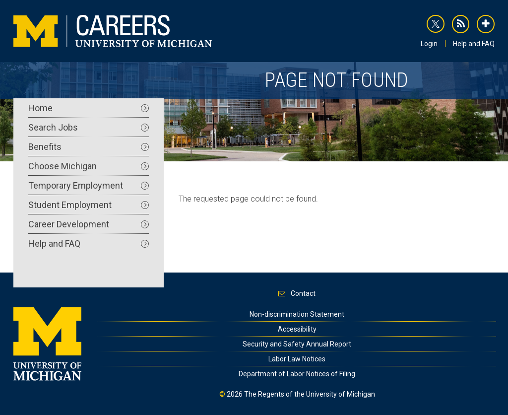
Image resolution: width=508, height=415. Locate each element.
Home (88, 108)
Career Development (88, 224)
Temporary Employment (88, 185)
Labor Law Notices (296, 359)
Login (429, 44)
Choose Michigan (88, 166)
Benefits (88, 146)
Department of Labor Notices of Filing (297, 374)
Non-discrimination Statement (297, 314)
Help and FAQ (474, 44)
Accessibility (297, 329)
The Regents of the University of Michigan (309, 394)
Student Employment (88, 205)
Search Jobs (88, 127)
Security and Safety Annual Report (297, 344)
